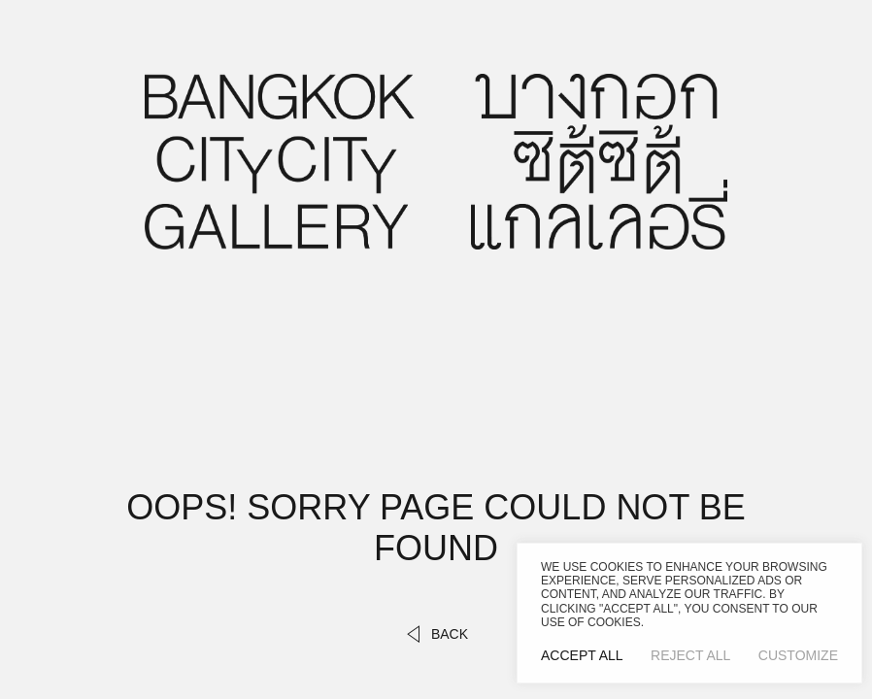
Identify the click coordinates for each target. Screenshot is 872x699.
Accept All (582, 655)
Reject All (690, 655)
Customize (798, 655)
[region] (689, 613)
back (436, 634)
